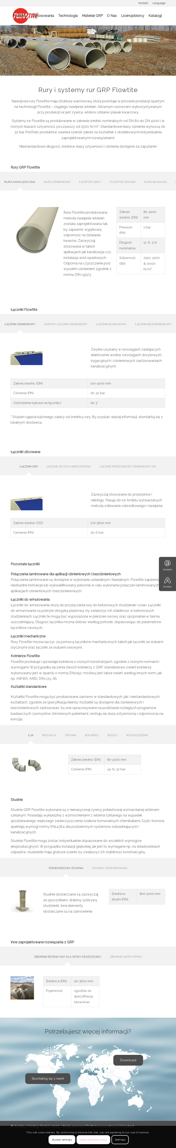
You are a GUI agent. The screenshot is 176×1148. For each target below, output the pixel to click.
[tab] (20, 182)
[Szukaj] (14, 34)
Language (158, 3)
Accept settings (62, 1139)
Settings (120, 1139)
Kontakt (143, 3)
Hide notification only (93, 1139)
